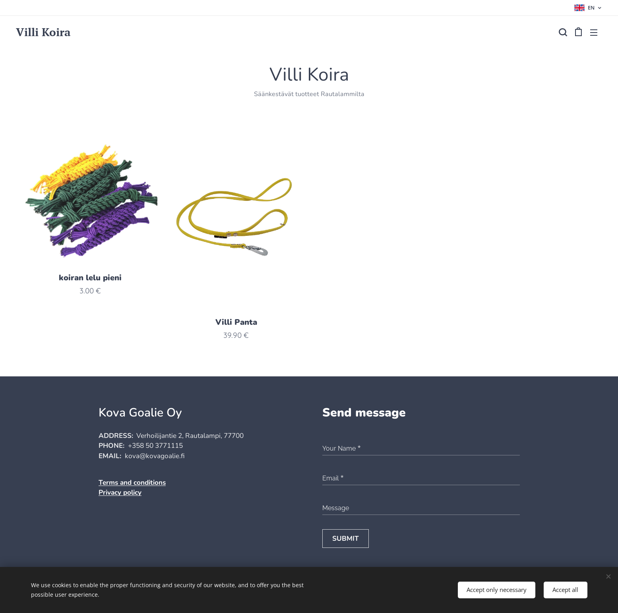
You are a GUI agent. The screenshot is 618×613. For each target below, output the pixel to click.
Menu (593, 32)
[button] (562, 32)
